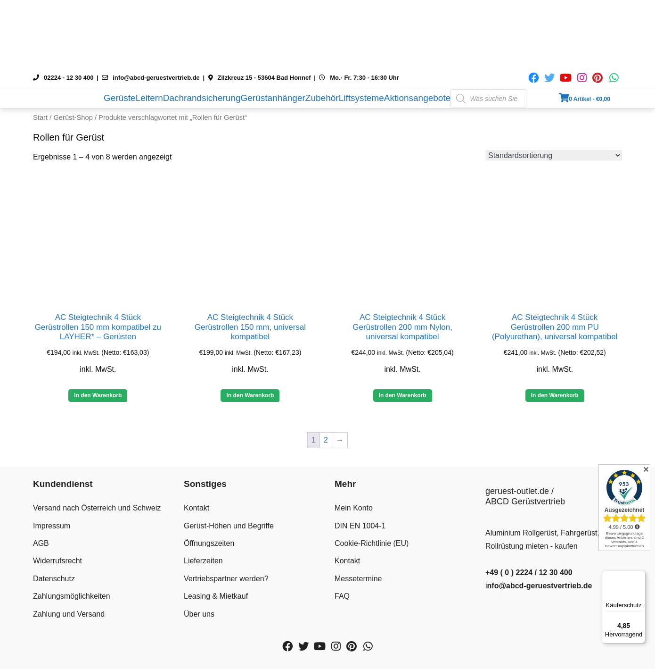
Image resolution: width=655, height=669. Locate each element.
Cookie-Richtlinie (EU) (372, 543)
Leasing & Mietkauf (216, 596)
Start (40, 117)
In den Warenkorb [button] (98, 395)
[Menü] (640, 576)
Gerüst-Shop (72, 117)
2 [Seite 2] (326, 440)
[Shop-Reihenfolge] (554, 155)
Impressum (51, 526)
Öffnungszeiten (209, 543)
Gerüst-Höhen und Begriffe (229, 526)
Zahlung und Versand (69, 614)
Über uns (199, 614)
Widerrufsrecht (57, 561)
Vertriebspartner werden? (226, 579)
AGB (41, 543)
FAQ (342, 596)
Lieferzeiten (203, 561)
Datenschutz (54, 579)
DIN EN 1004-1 (360, 526)
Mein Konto (354, 508)
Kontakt (196, 508)
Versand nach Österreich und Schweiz (97, 508)
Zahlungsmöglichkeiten (71, 596)
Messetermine (358, 579)
